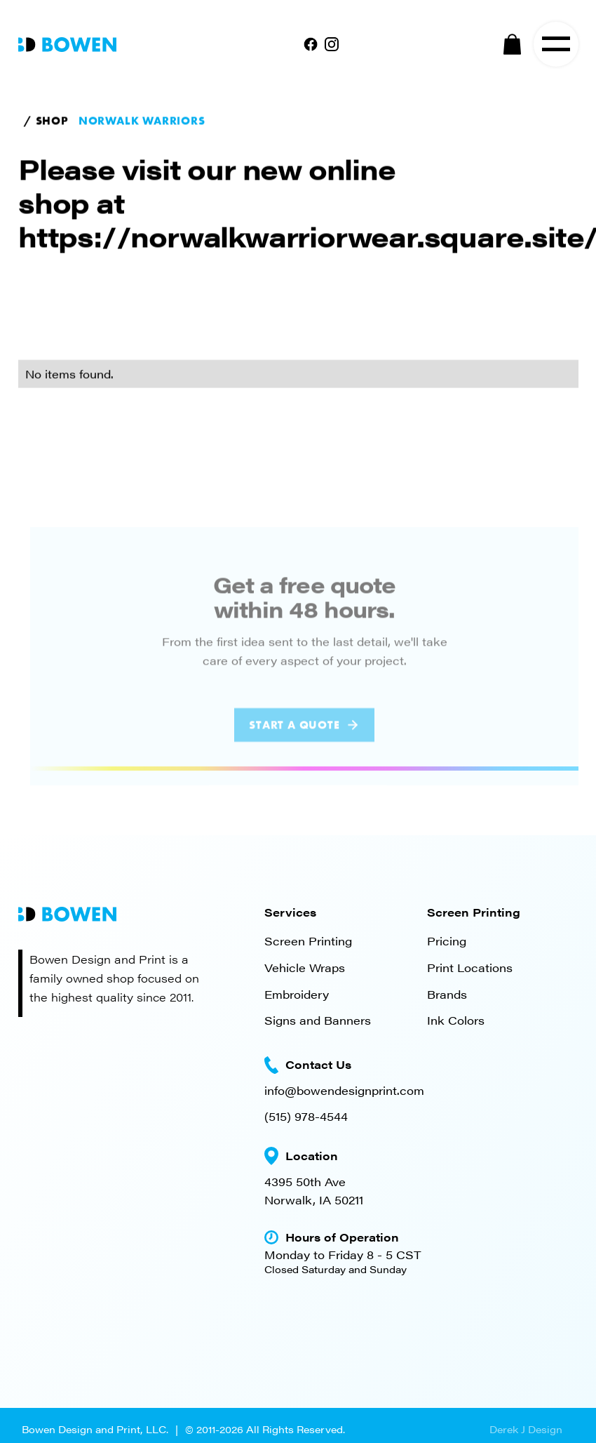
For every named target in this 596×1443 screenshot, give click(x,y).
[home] (67, 43)
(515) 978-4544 (306, 1116)
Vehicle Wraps (304, 967)
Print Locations (470, 967)
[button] (513, 44)
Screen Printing (308, 941)
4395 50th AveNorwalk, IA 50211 (313, 1190)
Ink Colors (456, 1020)
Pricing (446, 941)
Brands (447, 994)
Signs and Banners (317, 1020)
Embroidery (296, 994)
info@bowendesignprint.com (344, 1090)
